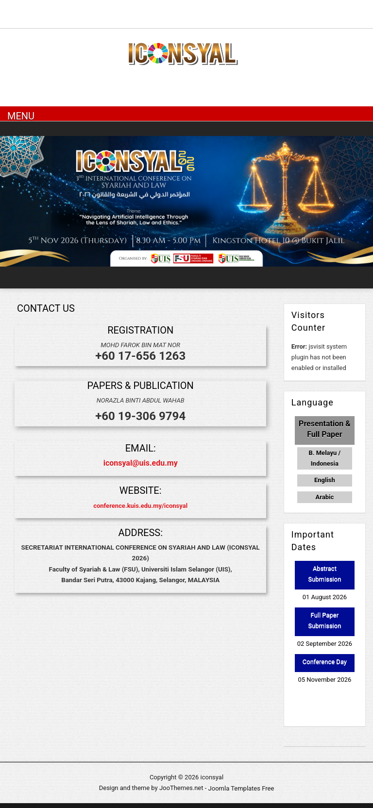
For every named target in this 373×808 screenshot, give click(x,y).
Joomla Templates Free (241, 787)
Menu (20, 115)
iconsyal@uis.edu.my (140, 463)
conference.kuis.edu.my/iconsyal (140, 505)
